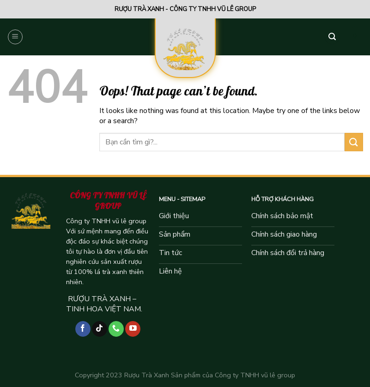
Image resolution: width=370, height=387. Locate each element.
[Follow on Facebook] (83, 329)
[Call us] (116, 329)
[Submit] (354, 142)
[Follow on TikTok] (99, 329)
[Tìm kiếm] (332, 37)
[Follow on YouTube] (132, 329)
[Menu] (15, 37)
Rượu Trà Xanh (146, 375)
